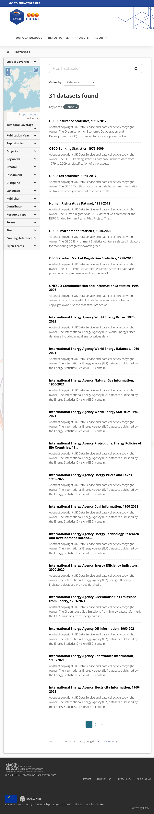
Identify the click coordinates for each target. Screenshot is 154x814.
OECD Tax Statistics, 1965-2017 (73, 176)
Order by (55, 82)
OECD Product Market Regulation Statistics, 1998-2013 (91, 258)
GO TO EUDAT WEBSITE (24, 3)
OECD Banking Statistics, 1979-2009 (76, 148)
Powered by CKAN (139, 808)
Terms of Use (104, 779)
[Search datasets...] (90, 68)
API (98, 741)
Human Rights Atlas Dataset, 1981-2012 (79, 203)
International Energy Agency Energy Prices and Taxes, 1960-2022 (91, 477)
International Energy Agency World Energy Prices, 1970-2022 (92, 319)
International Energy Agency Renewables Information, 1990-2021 (91, 658)
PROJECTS (82, 38)
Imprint (87, 779)
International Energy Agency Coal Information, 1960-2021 (93, 506)
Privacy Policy (124, 779)
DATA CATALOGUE (29, 38)
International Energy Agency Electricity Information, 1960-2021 (94, 689)
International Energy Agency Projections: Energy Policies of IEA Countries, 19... (95, 445)
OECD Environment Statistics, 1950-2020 (80, 231)
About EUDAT (144, 779)
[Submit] (136, 68)
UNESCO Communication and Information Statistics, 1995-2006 (94, 288)
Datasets (22, 52)
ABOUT (101, 38)
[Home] (8, 52)
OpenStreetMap (29, 114)
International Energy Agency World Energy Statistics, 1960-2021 (95, 414)
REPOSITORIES (58, 38)
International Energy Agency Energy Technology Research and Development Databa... (94, 536)
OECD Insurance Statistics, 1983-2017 (78, 121)
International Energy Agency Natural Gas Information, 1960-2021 (91, 382)
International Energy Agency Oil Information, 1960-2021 (92, 628)
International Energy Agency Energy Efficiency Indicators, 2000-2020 (94, 567)
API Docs (111, 741)
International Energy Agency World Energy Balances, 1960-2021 (94, 351)
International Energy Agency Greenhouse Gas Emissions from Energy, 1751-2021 (92, 599)
